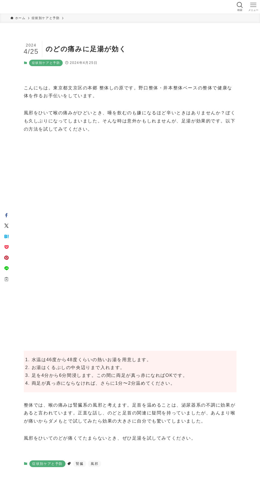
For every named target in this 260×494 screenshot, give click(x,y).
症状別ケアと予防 (46, 62)
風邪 (94, 464)
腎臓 (79, 464)
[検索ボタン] (240, 6)
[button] (6, 215)
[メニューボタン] (253, 6)
